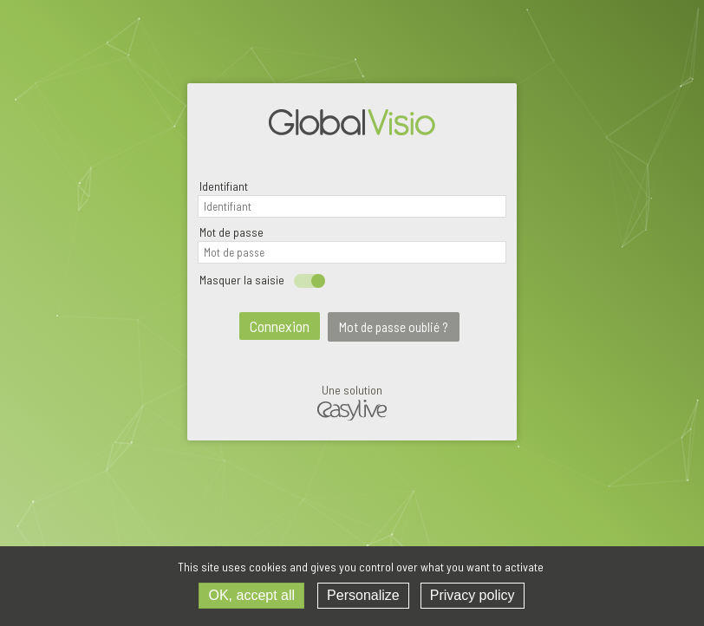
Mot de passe (231, 232)
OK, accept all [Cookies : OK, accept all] (251, 595)
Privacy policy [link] (472, 595)
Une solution (352, 403)
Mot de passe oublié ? (393, 327)
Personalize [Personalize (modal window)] (363, 595)
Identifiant (223, 186)
